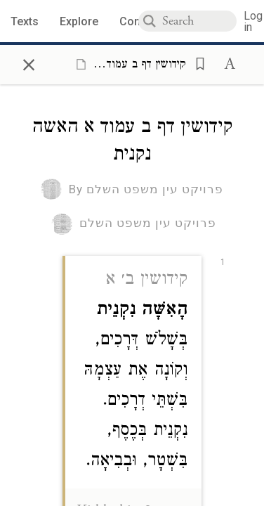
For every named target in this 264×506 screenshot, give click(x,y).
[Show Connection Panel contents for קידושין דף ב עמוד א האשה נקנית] (127, 64)
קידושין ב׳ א (146, 280)
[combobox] (199, 21)
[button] (195, 62)
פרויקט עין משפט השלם (147, 223)
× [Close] (29, 62)
